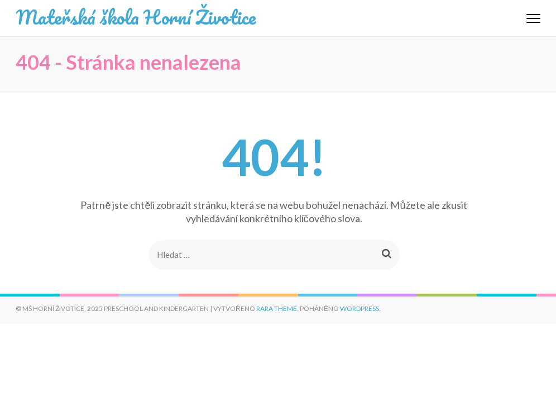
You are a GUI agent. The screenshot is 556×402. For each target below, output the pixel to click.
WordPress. (360, 308)
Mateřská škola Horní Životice (136, 16)
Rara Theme (276, 308)
